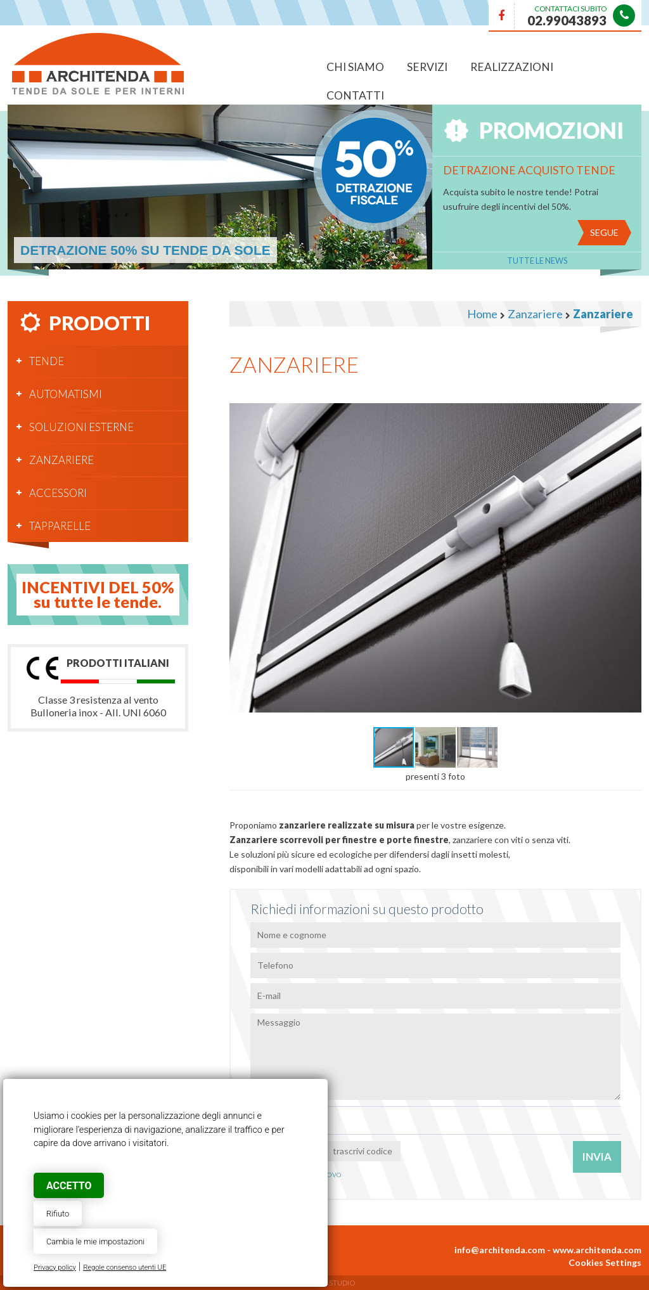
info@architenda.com (499, 1249)
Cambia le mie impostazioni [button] (95, 1241)
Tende (46, 361)
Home (482, 314)
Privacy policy (55, 1267)
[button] (630, 401)
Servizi (427, 67)
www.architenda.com (597, 1249)
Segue (604, 232)
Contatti (355, 95)
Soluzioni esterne (81, 427)
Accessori (58, 493)
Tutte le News (537, 261)
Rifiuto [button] (57, 1213)
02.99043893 (567, 20)
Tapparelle (60, 525)
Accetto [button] (68, 1186)
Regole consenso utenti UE (124, 1267)
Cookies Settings (605, 1262)
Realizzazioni (511, 67)
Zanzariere (61, 460)
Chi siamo (355, 67)
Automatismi (65, 394)
